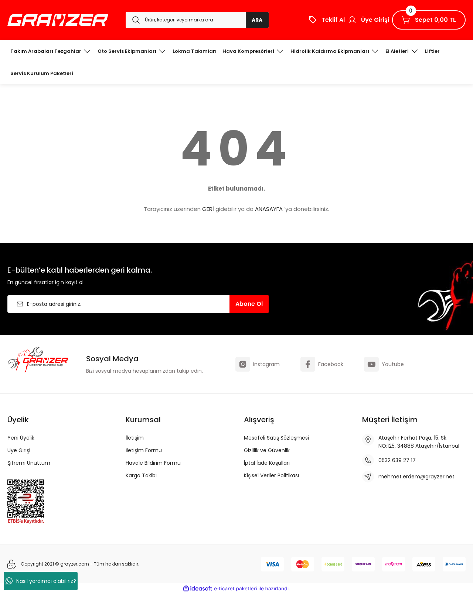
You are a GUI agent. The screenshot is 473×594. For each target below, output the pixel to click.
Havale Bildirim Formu (153, 463)
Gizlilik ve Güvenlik (267, 450)
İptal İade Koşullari (267, 463)
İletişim (135, 437)
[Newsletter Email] (138, 304)
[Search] (197, 20)
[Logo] (57, 20)
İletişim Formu (144, 450)
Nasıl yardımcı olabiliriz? (41, 581)
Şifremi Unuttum (28, 463)
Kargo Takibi (141, 475)
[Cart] (429, 20)
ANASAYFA (269, 209)
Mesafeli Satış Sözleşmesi (276, 437)
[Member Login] (368, 20)
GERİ (208, 209)
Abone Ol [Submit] (249, 304)
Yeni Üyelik (20, 437)
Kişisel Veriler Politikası (271, 475)
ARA (257, 20)
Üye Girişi (18, 450)
